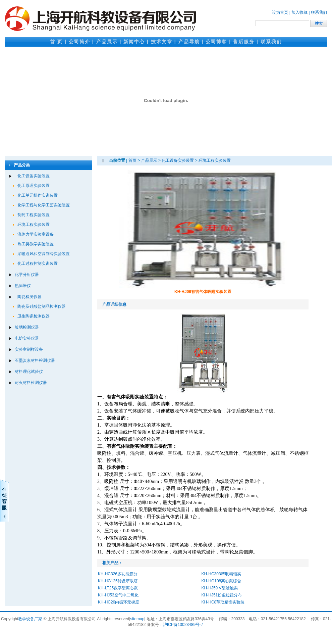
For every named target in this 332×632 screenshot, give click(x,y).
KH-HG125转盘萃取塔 (118, 581)
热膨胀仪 (23, 285)
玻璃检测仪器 (27, 327)
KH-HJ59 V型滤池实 (220, 588)
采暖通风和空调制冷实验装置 (43, 253)
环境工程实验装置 (33, 224)
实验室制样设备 (29, 349)
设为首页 (280, 12)
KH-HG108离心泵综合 (221, 581)
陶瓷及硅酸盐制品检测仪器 (41, 306)
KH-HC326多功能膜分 (117, 574)
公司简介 (79, 41)
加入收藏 (299, 12)
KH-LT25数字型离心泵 (118, 588)
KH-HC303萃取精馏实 (221, 574)
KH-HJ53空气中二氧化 (118, 595)
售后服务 (244, 41)
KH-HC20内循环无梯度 (118, 602)
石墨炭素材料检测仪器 (35, 360)
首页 (132, 160)
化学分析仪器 (27, 274)
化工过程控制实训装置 (37, 263)
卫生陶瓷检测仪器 (33, 316)
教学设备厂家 (30, 619)
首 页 (56, 41)
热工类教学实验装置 (35, 244)
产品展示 (107, 41)
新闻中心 (134, 41)
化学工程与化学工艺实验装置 (43, 205)
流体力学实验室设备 (35, 234)
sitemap (137, 619)
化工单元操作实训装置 (37, 195)
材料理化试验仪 (29, 371)
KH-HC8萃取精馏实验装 (223, 602)
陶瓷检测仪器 (29, 296)
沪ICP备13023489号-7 (183, 624)
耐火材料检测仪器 (31, 382)
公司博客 (216, 41)
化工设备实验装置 (33, 176)
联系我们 (319, 12)
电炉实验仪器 (27, 338)
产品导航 (189, 41)
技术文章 (161, 41)
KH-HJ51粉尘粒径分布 (222, 595)
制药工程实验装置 (33, 214)
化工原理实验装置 (33, 185)
